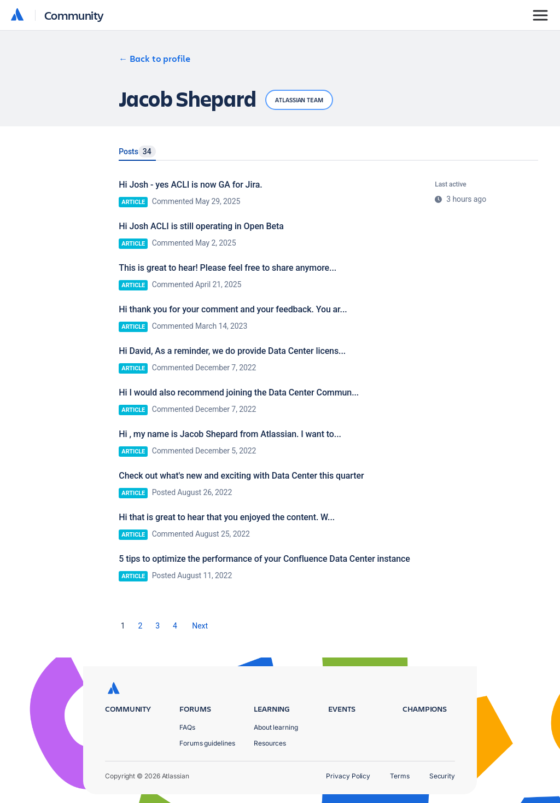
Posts (137, 152)
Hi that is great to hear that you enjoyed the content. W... (227, 517)
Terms (400, 776)
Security (442, 776)
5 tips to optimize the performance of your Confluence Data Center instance (264, 559)
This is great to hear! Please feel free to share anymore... (227, 268)
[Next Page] (200, 625)
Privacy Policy (348, 776)
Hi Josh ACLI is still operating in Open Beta (201, 226)
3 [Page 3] (157, 625)
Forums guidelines (207, 743)
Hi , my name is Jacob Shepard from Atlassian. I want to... (230, 434)
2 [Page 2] (140, 625)
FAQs (187, 727)
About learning (276, 727)
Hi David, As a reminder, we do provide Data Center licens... (232, 351)
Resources (270, 743)
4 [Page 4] (175, 625)
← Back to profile (154, 59)
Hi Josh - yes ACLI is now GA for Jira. (190, 184)
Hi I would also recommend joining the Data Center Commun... (239, 392)
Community (74, 15)
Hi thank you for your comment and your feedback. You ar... (233, 309)
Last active (450, 184)
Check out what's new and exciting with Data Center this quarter (241, 475)
